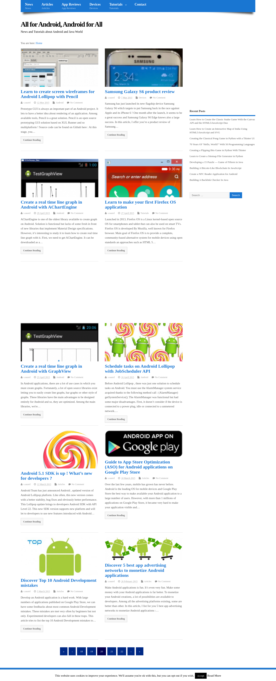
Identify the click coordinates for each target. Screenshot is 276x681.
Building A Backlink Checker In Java (209, 179)
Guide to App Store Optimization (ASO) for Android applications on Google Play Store (139, 467)
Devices (95, 6)
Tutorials (115, 6)
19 (91, 651)
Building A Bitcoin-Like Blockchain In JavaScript (215, 168)
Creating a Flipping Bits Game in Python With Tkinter (218, 150)
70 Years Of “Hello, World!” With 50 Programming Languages (222, 144)
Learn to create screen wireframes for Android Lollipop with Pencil (57, 94)
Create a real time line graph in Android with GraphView (51, 369)
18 (81, 651)
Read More (214, 675)
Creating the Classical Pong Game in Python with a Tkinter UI (222, 138)
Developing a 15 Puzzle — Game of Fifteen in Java (216, 162)
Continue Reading (32, 140)
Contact (140, 4)
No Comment (76, 102)
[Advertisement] (102, 293)
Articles (47, 6)
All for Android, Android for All (61, 24)
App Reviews (71, 6)
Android (59, 102)
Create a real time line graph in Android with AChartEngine (51, 205)
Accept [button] (200, 675)
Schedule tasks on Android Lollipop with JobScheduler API (140, 369)
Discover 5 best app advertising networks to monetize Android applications (135, 570)
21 (111, 651)
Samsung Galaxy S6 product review (140, 91)
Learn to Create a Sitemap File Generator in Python (216, 156)
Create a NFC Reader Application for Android (213, 174)
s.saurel (27, 102)
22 (122, 651)
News (29, 6)
